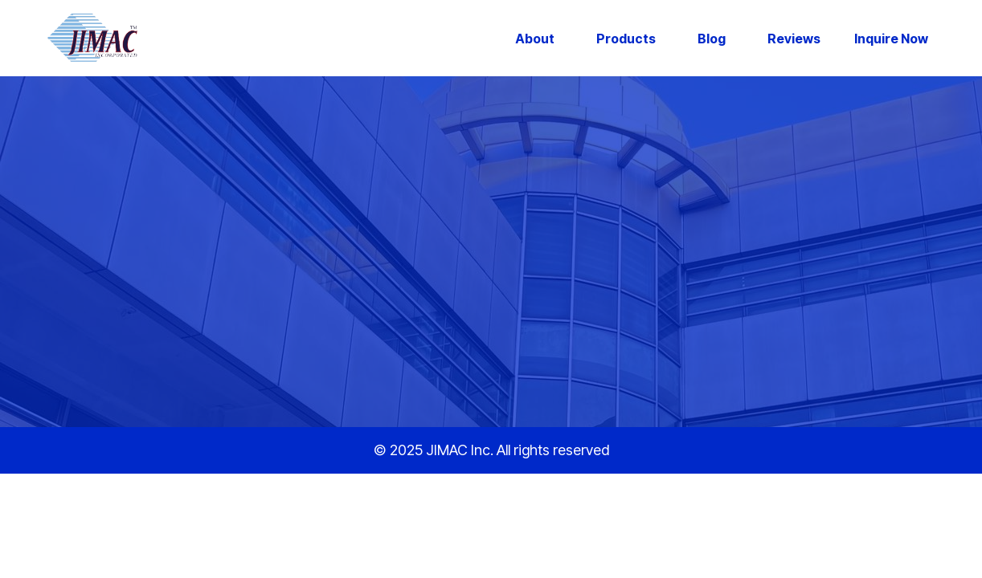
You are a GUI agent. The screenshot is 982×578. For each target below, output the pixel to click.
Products (626, 39)
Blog (712, 39)
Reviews (793, 39)
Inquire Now (891, 39)
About (534, 39)
